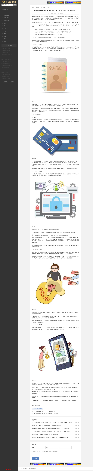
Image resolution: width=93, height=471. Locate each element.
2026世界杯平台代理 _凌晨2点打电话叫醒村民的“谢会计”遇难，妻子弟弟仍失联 (50, 428)
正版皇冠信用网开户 (37, 408)
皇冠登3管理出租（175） (6, 52)
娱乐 (4, 25)
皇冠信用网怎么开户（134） (7, 72)
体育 (4, 31)
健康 (4, 36)
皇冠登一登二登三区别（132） (8, 76)
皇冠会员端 (5, 17)
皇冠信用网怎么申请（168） (7, 54)
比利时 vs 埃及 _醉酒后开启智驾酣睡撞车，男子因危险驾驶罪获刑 (47, 425)
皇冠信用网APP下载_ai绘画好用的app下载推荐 (47, 413)
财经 (4, 33)
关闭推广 (10, 469)
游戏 (4, 41)
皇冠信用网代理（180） (6, 50)
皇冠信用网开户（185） (6, 48)
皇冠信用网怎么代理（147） (7, 65)
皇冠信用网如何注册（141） (7, 70)
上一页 (5, 81)
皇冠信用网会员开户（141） (7, 67)
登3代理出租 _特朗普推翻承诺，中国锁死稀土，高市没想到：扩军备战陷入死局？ (51, 431)
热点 (4, 23)
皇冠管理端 (5, 15)
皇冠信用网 (5, 20)
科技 (4, 38)
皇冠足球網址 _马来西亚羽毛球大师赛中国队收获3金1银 (45, 434)
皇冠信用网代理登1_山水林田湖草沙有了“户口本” (47, 412)
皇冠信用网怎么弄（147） (7, 61)
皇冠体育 (38, 7)
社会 (4, 28)
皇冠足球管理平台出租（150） (8, 59)
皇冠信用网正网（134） (6, 74)
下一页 (12, 81)
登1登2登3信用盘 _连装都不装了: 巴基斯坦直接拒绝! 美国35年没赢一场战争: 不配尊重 (52, 422)
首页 (3, 12)
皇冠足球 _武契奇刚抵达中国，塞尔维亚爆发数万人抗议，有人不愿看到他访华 (50, 437)
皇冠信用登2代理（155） (6, 57)
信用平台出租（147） (6, 63)
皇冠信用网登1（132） (6, 78)
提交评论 (35, 459)
